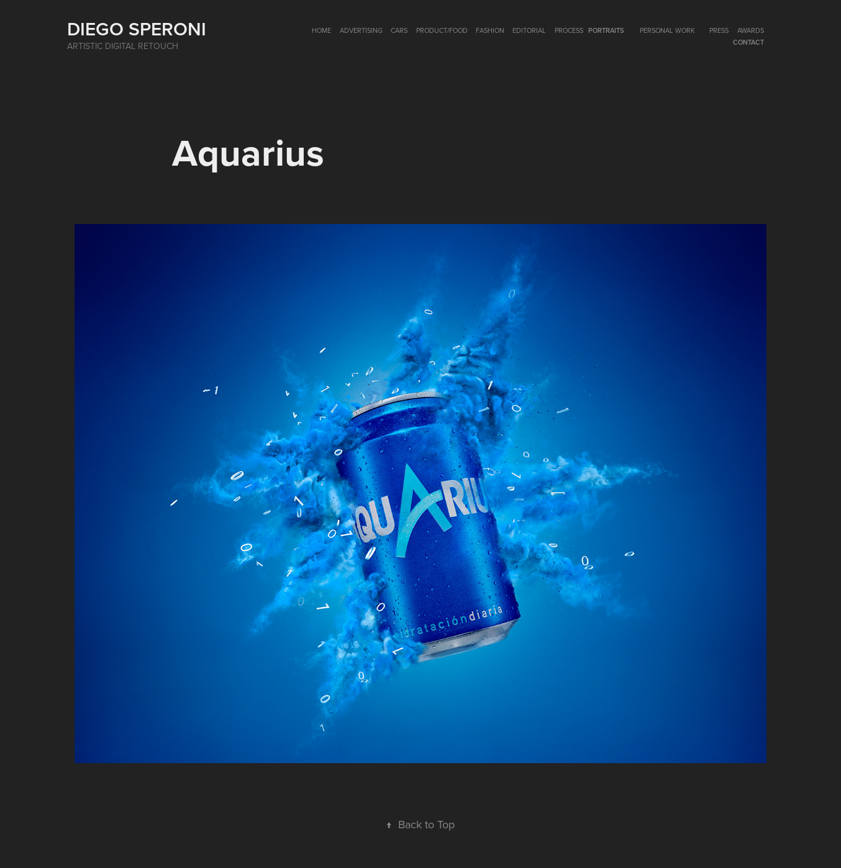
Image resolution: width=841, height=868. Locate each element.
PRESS (719, 30)
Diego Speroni (136, 29)
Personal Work (667, 30)
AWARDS (750, 30)
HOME (321, 30)
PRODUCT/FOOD (442, 30)
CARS (399, 30)
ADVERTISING (361, 30)
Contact (748, 42)
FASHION (490, 30)
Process (569, 30)
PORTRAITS (606, 30)
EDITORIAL (529, 30)
